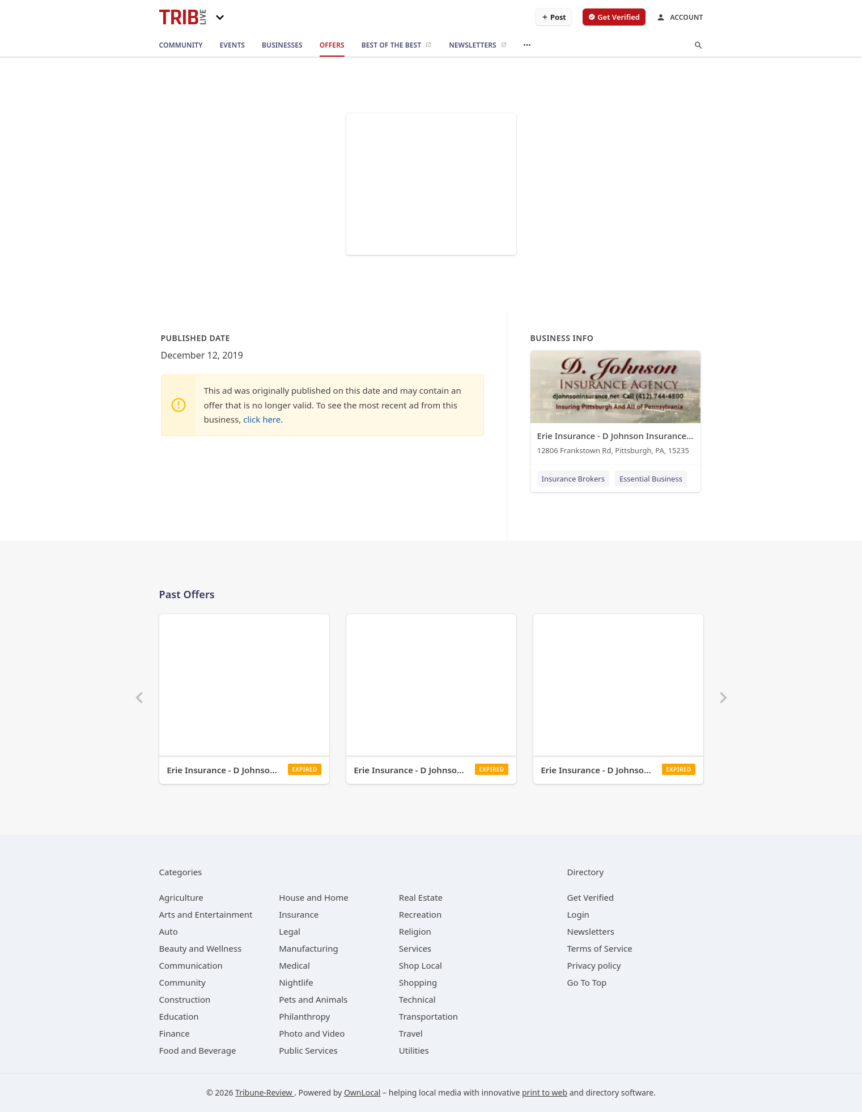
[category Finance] (174, 1033)
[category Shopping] (418, 982)
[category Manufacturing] (308, 948)
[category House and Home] (314, 897)
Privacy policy (594, 965)
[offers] (332, 45)
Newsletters (591, 931)
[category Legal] (289, 931)
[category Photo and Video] (312, 1033)
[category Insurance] (299, 914)
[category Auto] (168, 931)
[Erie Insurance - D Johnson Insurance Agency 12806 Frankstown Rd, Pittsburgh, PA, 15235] (615, 405)
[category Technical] (417, 999)
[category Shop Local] (420, 965)
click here (262, 419)
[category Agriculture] (181, 897)
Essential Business (650, 479)
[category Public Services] (308, 1050)
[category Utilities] (414, 1050)
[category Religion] (415, 931)
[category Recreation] (420, 914)
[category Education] (179, 1016)
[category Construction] (185, 999)
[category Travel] (411, 1033)
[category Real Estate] (421, 897)
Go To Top (587, 982)
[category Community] (182, 982)
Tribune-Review (264, 1092)
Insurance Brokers (573, 479)
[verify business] (614, 16)
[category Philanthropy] (304, 1016)
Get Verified (590, 897)
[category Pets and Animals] (313, 999)
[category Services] (415, 948)
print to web (544, 1092)
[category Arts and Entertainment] (206, 914)
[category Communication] (191, 965)
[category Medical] (294, 965)
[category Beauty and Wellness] (200, 948)
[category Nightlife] (296, 982)
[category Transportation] (428, 1016)
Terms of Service (599, 948)
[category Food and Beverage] (197, 1050)
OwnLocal (362, 1092)
